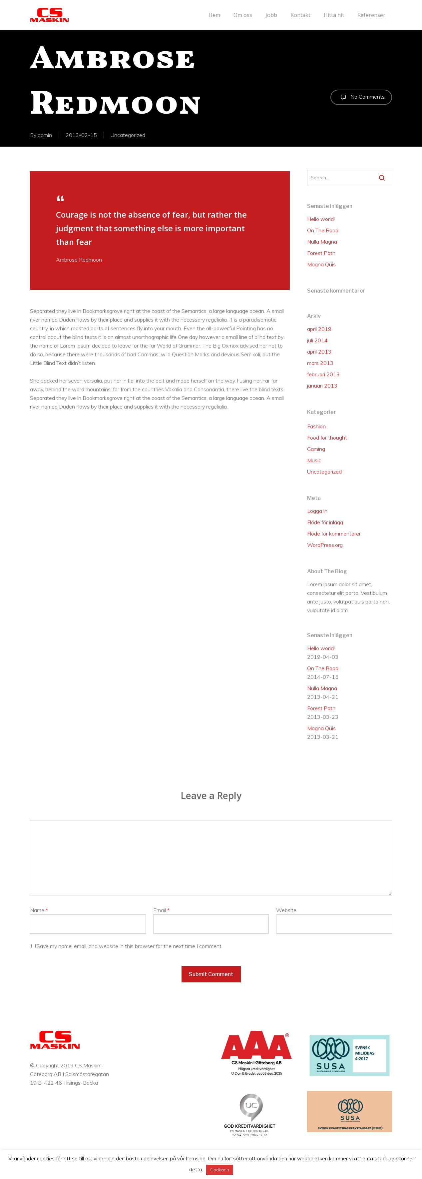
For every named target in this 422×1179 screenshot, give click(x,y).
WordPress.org (325, 545)
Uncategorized (128, 135)
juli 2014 (317, 340)
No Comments (361, 97)
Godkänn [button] (219, 1169)
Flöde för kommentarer (334, 533)
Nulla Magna (322, 241)
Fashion (316, 426)
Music (314, 460)
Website (286, 910)
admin (45, 135)
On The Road (322, 230)
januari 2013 (322, 385)
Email (161, 910)
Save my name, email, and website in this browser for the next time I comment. (129, 946)
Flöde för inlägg (325, 522)
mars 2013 (320, 363)
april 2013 (319, 351)
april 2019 (319, 329)
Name (39, 910)
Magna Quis (321, 264)
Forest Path (321, 253)
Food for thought (327, 437)
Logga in (317, 511)
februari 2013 (323, 374)
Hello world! (321, 219)
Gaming (316, 449)
